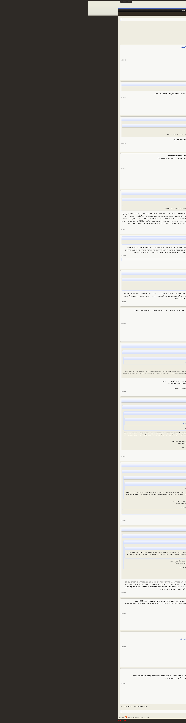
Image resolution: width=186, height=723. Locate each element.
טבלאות (116, 10)
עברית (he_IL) (151, 717)
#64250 (35, 229)
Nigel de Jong (146, 171)
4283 (127, 29)
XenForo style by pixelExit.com (147, 720)
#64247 (35, 97)
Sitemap (33, 717)
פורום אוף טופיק (141, 26)
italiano (133, 259)
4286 (118, 29)
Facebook (124, 10)
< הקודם (140, 29)
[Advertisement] (93, 37)
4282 (130, 29)
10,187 (140, 369)
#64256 (35, 521)
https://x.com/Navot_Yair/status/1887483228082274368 (114, 47)
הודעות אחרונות (150, 14)
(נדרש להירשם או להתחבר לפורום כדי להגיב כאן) (45, 706)
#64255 (35, 456)
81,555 (140, 69)
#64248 (35, 143)
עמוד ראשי (149, 10)
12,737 (140, 262)
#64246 (35, 60)
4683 (112, 29)
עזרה (53, 717)
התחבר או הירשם (38, 2)
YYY (150, 253)
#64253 (35, 323)
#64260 (35, 683)
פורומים (140, 10)
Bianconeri (147, 360)
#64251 (35, 255)
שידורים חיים (107, 10)
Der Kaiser (127, 26)
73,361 (140, 215)
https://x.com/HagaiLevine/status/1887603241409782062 (114, 639)
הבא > (108, 29)
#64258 (35, 614)
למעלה (42, 717)
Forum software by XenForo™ (120, 720)
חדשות (132, 10)
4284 (124, 29)
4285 (121, 29)
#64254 (35, 392)
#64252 (35, 302)
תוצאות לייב (97, 10)
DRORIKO (148, 208)
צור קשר (58, 717)
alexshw (148, 62)
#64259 (35, 647)
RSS (38, 717)
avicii (150, 99)
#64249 (35, 168)
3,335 (140, 106)
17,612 (140, 180)
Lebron (149, 616)
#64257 (35, 592)
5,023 (140, 623)
